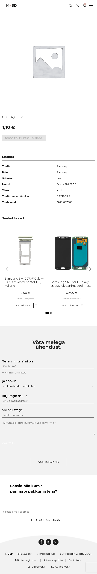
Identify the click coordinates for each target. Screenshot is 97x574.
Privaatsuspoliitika (53, 560)
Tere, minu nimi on (17, 361)
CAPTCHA (8, 443)
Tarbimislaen (75, 560)
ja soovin (9, 381)
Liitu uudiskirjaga (45, 520)
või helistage (12, 410)
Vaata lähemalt (24, 305)
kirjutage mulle (14, 396)
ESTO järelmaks (36, 566)
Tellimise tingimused (26, 560)
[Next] (89, 268)
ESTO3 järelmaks (60, 566)
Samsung (61, 172)
